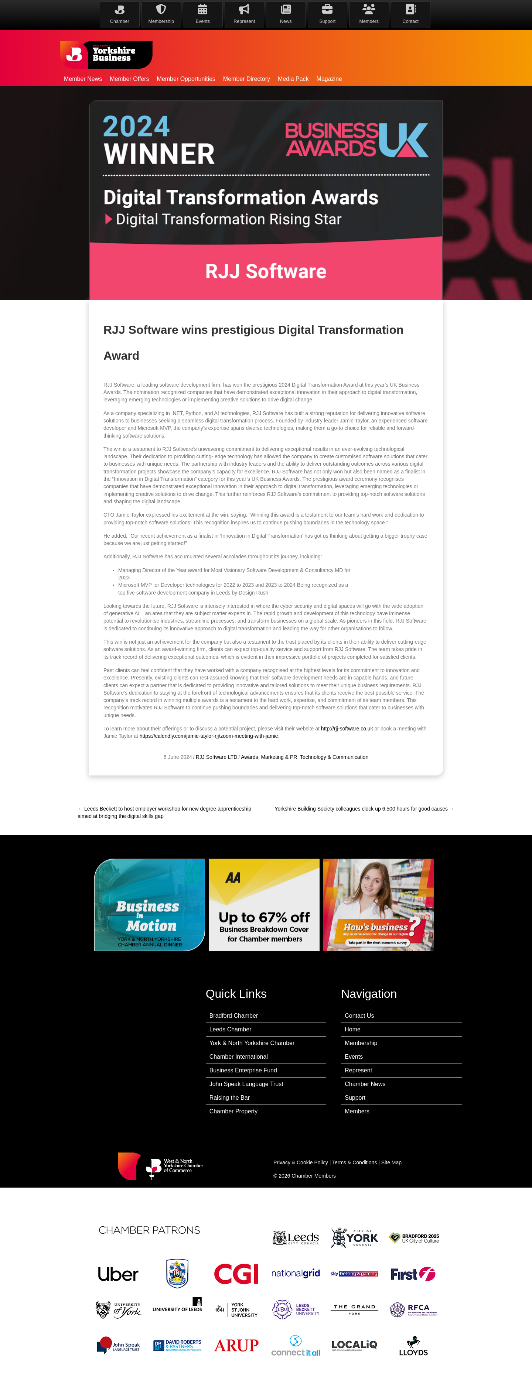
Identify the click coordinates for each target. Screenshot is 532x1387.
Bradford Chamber (233, 1016)
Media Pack (293, 79)
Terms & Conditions (354, 1162)
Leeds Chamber (230, 1029)
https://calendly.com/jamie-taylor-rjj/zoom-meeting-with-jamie (209, 760)
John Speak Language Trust (246, 1084)
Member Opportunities (186, 79)
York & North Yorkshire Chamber (252, 1043)
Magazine (329, 79)
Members (357, 1111)
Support (355, 1098)
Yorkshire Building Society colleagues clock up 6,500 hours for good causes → (364, 809)
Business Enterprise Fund (243, 1070)
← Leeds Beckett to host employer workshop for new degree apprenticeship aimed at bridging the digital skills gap (164, 812)
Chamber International (238, 1057)
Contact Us (359, 1016)
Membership (361, 1043)
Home (353, 1029)
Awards (249, 781)
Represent (358, 1070)
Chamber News (365, 1084)
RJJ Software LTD (217, 781)
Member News (83, 79)
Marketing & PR (279, 781)
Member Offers (129, 79)
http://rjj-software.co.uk (347, 753)
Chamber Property (233, 1111)
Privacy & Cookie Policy (300, 1162)
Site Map (391, 1162)
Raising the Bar (229, 1098)
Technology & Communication (334, 781)
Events (354, 1057)
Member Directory (246, 79)
